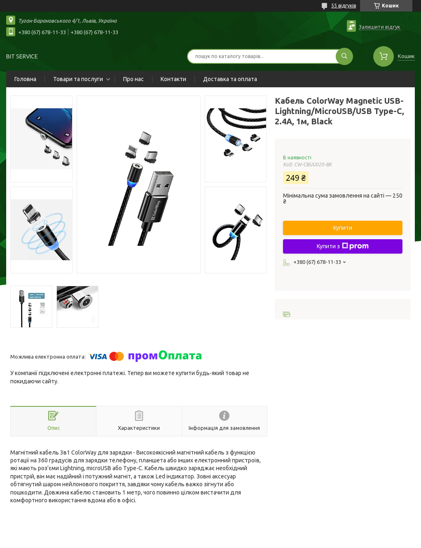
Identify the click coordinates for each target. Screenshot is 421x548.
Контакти (173, 79)
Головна (25, 79)
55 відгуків (343, 5)
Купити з (343, 246)
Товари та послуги (78, 79)
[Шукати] (344, 56)
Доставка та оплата (230, 79)
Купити (342, 227)
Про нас (133, 79)
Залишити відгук (379, 27)
